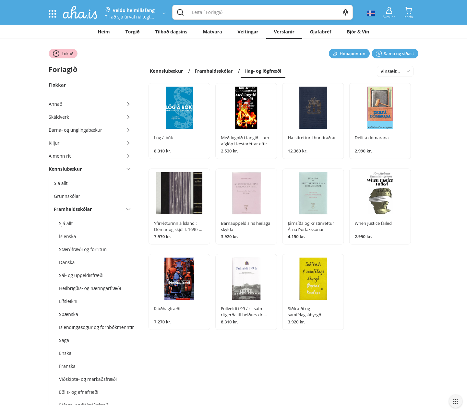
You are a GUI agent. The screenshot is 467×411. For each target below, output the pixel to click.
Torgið (133, 32)
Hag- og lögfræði (263, 71)
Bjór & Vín (358, 32)
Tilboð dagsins (171, 32)
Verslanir (284, 32)
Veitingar (248, 32)
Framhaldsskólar (214, 71)
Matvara (212, 32)
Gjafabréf (320, 32)
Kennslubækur (166, 71)
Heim (104, 32)
